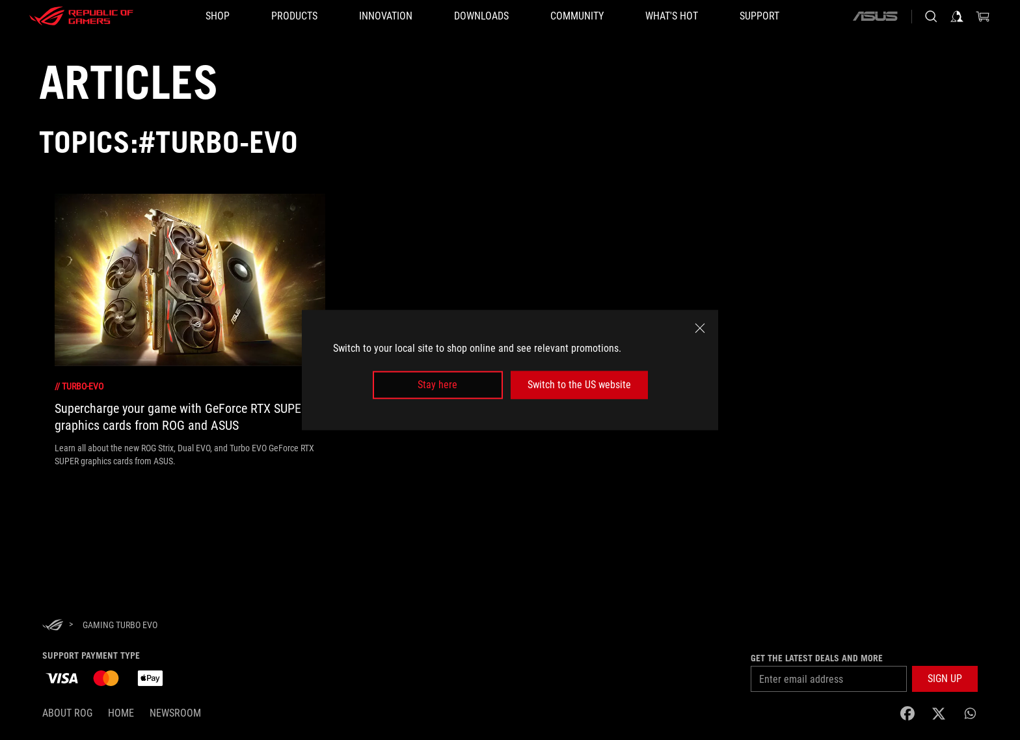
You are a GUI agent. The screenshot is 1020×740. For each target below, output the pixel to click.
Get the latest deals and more (817, 658)
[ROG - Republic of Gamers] (81, 16)
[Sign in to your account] (957, 16)
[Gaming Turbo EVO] (120, 625)
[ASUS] (875, 16)
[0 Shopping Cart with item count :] (983, 16)
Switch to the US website (579, 384)
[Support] (759, 16)
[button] (294, 16)
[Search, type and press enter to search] (931, 16)
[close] (700, 328)
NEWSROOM (175, 713)
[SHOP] (218, 16)
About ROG (67, 713)
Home (121, 713)
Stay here (437, 384)
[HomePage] (52, 626)
